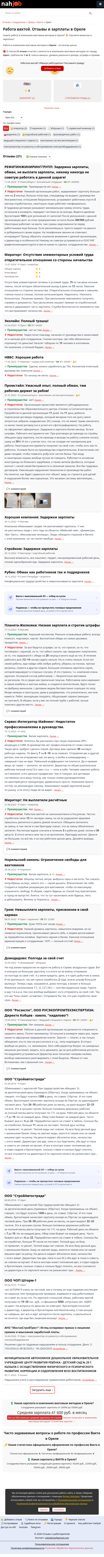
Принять (44, 1509)
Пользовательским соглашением (74, 1500)
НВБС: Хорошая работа (24, 357)
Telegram (36, 1527)
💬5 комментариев (16, 848)
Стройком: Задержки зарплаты (31, 548)
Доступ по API (8, 1527)
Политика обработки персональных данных (69, 1547)
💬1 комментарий (16, 488)
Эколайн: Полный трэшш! (26, 320)
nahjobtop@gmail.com (57, 1537)
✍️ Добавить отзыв (11, 1519)
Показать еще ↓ (52, 107)
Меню (100, 4)
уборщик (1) (57, 128)
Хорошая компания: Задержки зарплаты (40, 517)
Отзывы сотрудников (13, 22)
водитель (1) (13, 134)
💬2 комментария (16, 947)
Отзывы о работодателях (56, 1533)
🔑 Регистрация (52, 1523)
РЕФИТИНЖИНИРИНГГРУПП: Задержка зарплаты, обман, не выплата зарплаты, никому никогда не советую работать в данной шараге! (47, 171)
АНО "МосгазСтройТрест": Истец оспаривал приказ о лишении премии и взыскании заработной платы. (47, 1330)
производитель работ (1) (66, 134)
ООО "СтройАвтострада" (25, 1195)
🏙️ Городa (56, 1519)
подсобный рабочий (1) (38, 134)
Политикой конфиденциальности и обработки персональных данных (52, 1503)
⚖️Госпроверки (9, 1523)
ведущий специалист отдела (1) (21, 140)
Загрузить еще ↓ (42, 1390)
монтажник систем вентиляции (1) (59, 140)
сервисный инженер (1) (82, 128)
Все (6, 128)
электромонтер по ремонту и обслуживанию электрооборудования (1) (42, 146)
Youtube (23, 1527)
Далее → (56, 186)
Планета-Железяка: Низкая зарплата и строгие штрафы (52, 625)
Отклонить (59, 1509)
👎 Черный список (75, 1519)
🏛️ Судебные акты (31, 1523)
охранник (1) (39, 128)
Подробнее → (60, 1348)
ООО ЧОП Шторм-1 (20, 1280)
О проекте (69, 1523)
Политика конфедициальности (27, 1547)
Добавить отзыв (52, 68)
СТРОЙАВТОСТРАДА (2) (77, 97)
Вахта (40, 22)
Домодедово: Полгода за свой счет (34, 958)
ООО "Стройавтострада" (25, 1079)
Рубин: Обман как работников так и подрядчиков (47, 572)
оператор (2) (20, 128)
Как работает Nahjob (89, 1523)
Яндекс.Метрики (71, 1496)
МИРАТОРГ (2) (27, 97)
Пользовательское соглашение (52, 1544)
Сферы (31, 22)
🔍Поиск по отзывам (36, 1519)
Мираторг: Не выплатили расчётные (36, 800)
